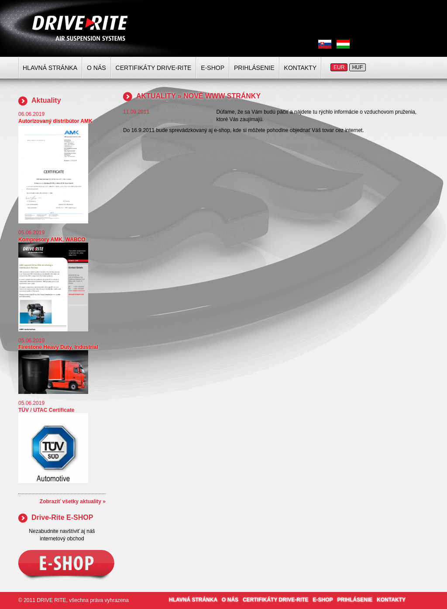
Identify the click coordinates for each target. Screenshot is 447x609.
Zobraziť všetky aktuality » (73, 501)
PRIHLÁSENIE (254, 67)
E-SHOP (212, 67)
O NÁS (96, 67)
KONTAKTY (300, 67)
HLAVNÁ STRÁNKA (50, 67)
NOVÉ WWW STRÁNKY (222, 96)
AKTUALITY (155, 96)
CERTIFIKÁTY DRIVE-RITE (154, 67)
